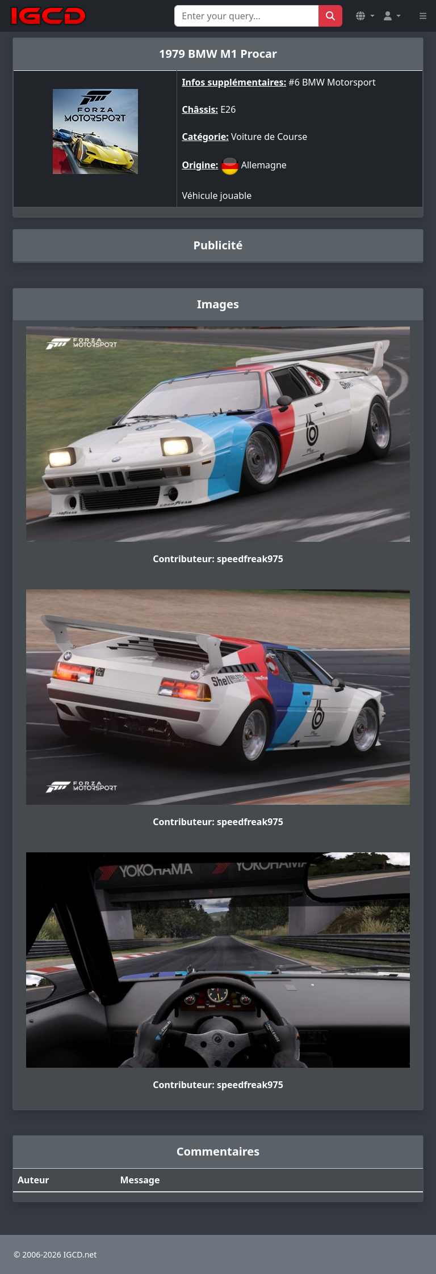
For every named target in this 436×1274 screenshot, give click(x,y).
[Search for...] (246, 16)
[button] (365, 16)
